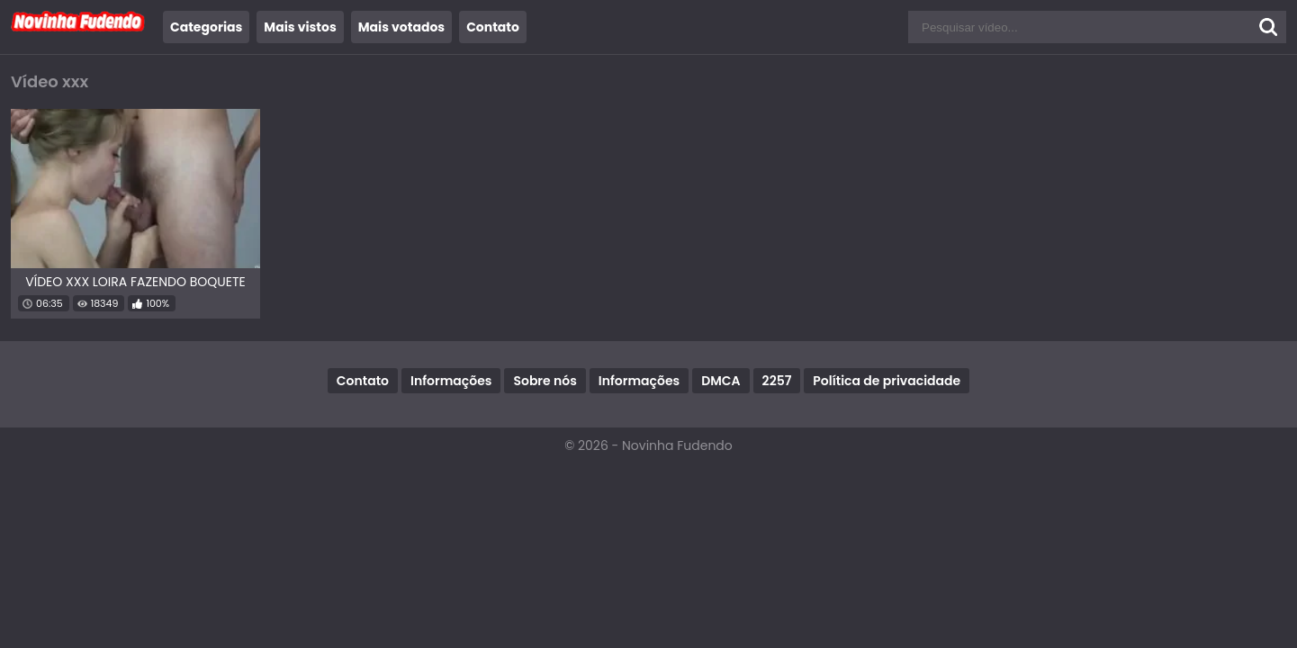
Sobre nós (544, 381)
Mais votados (401, 27)
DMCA (720, 381)
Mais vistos (300, 27)
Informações (450, 381)
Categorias (206, 27)
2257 (777, 381)
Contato (492, 27)
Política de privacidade (886, 381)
